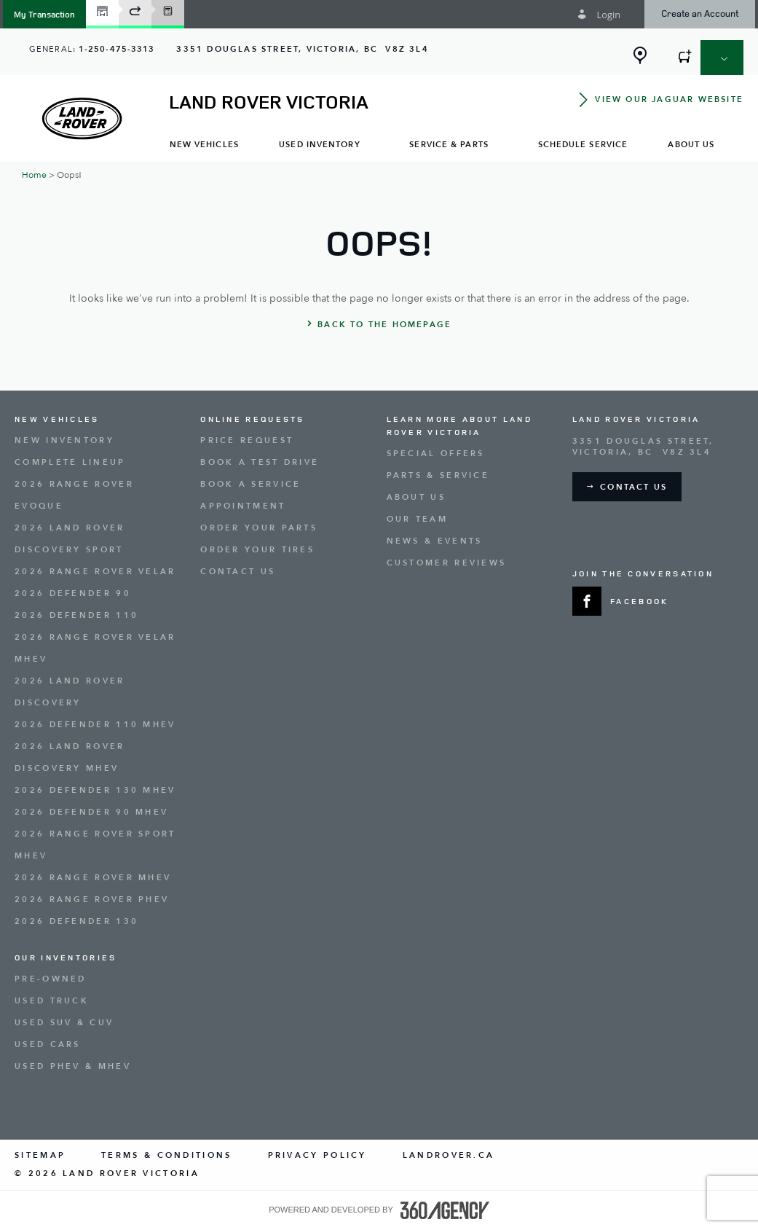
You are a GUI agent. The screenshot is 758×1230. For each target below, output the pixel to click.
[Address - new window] (302, 49)
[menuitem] (204, 143)
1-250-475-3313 (116, 49)
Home (34, 175)
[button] (44, 14)
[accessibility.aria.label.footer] (444, 1210)
